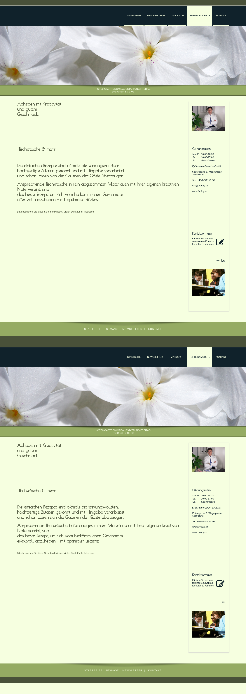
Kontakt (221, 15)
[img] (123, 55)
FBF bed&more (198, 15)
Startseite (134, 15)
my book (176, 15)
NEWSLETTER (155, 15)
